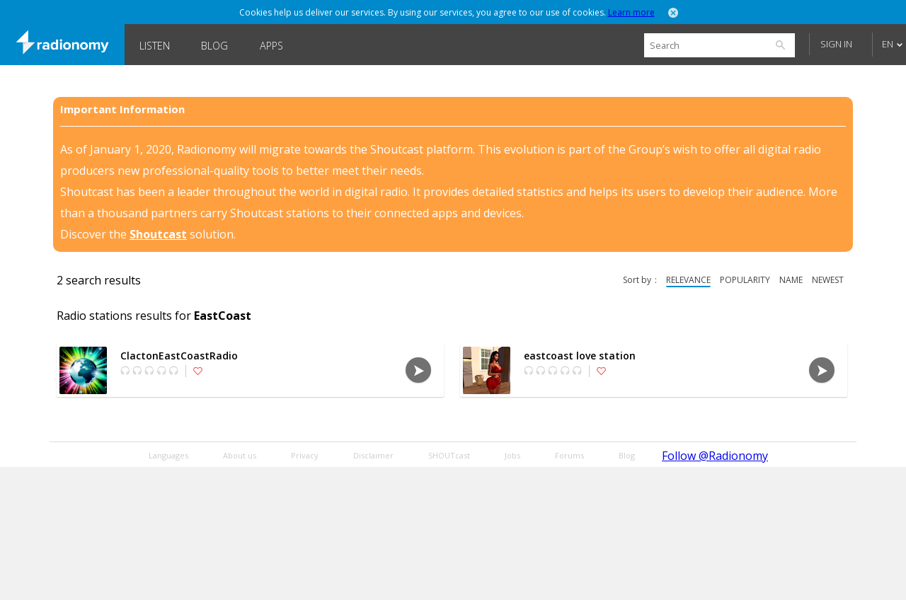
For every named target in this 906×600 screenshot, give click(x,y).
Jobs (512, 455)
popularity (745, 280)
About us (239, 455)
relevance (688, 280)
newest (828, 280)
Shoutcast (158, 234)
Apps (271, 45)
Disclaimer (373, 455)
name (791, 280)
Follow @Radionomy (715, 455)
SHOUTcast (449, 455)
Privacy (305, 455)
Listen (154, 45)
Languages (168, 455)
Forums (569, 455)
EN (887, 44)
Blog (214, 45)
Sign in (836, 44)
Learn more (631, 12)
